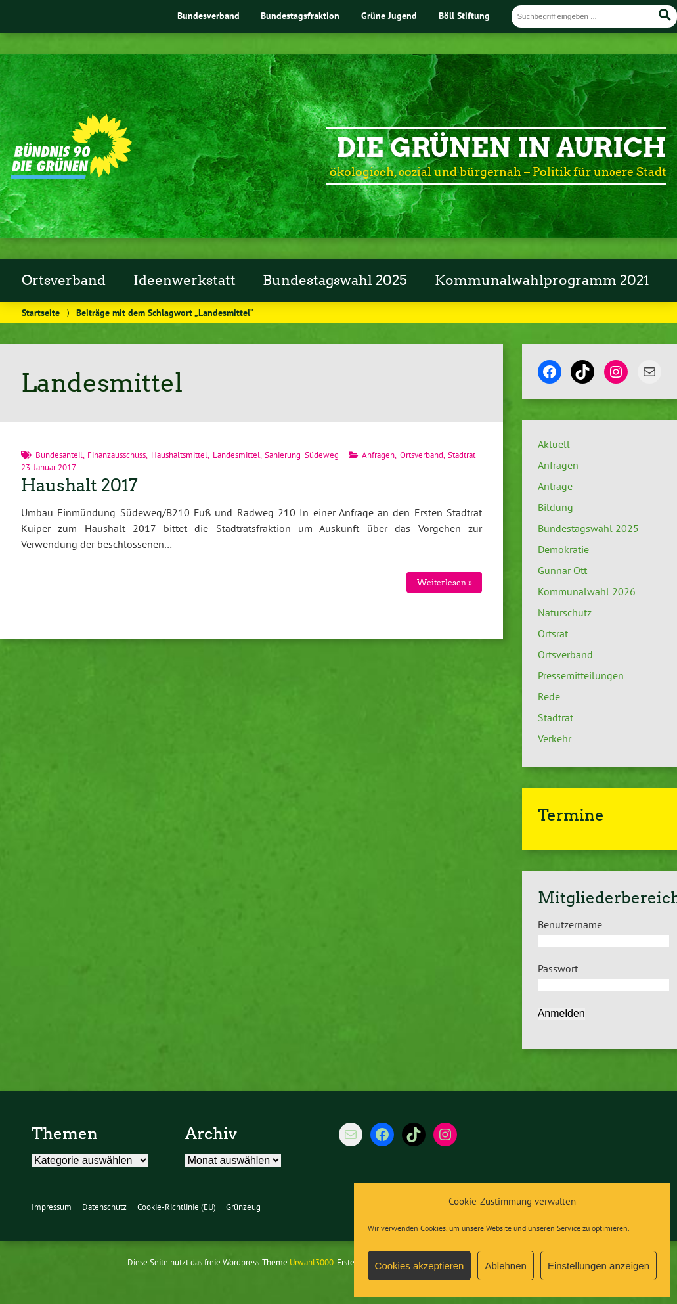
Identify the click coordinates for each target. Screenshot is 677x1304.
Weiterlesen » (444, 582)
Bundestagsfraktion (300, 15)
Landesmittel (236, 455)
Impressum (52, 1207)
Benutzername (570, 924)
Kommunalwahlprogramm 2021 (542, 280)
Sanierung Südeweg (302, 455)
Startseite (41, 312)
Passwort (558, 968)
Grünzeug (243, 1207)
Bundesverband (208, 15)
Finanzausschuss (116, 455)
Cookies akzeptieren (419, 1265)
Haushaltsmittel (179, 455)
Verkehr (554, 738)
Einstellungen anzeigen (598, 1265)
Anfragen (378, 455)
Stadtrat (461, 455)
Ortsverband (64, 280)
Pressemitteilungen (581, 675)
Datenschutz (104, 1207)
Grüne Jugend (389, 15)
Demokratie (563, 549)
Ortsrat (553, 633)
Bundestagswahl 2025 (335, 280)
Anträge (555, 486)
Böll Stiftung (464, 15)
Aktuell (554, 444)
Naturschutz (565, 612)
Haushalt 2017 (79, 485)
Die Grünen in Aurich (501, 148)
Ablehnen (505, 1265)
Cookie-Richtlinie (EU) (176, 1207)
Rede (549, 696)
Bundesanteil (59, 455)
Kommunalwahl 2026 (587, 591)
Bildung (555, 507)
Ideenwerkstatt (184, 280)
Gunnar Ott (562, 570)
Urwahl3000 (312, 1262)
